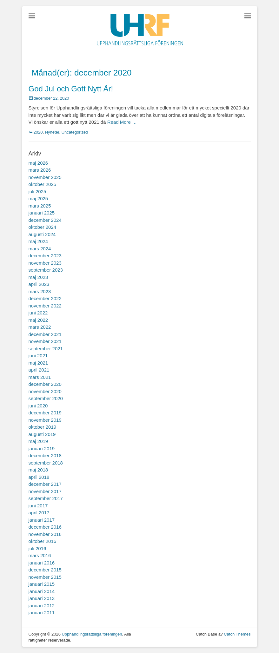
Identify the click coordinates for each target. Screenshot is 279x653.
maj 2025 (38, 198)
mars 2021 (40, 377)
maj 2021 (38, 363)
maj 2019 (38, 441)
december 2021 (45, 334)
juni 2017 (38, 505)
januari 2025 (42, 212)
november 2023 (45, 263)
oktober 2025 (42, 184)
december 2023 (45, 255)
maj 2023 (38, 277)
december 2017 (45, 484)
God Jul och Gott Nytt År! (71, 88)
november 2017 (45, 491)
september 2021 (46, 348)
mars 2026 (40, 170)
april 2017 (39, 512)
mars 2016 (40, 555)
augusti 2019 (42, 434)
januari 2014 (42, 591)
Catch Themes (237, 634)
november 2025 (45, 177)
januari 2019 (42, 448)
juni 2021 (38, 355)
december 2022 (45, 298)
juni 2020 (38, 405)
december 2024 (45, 220)
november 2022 (45, 305)
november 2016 (45, 534)
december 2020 (45, 384)
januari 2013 (42, 598)
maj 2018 (38, 469)
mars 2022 (40, 327)
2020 (38, 132)
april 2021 (39, 370)
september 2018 (46, 462)
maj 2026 (38, 163)
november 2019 (45, 420)
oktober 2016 (42, 541)
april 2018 (39, 477)
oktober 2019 (42, 427)
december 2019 (45, 412)
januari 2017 (42, 520)
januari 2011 (42, 612)
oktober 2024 (42, 227)
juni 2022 (38, 312)
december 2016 (45, 527)
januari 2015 (42, 584)
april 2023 (39, 284)
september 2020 (46, 398)
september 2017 (46, 498)
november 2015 (45, 577)
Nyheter (52, 132)
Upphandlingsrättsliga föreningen (92, 634)
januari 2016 (42, 562)
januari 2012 (42, 605)
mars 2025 (40, 205)
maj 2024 (38, 241)
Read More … (122, 122)
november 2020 (45, 391)
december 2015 (45, 569)
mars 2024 (40, 248)
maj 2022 (38, 320)
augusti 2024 (42, 234)
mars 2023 (40, 291)
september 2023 (46, 270)
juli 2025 (37, 191)
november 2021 (45, 341)
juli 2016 (37, 548)
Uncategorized (75, 132)
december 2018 (45, 455)
